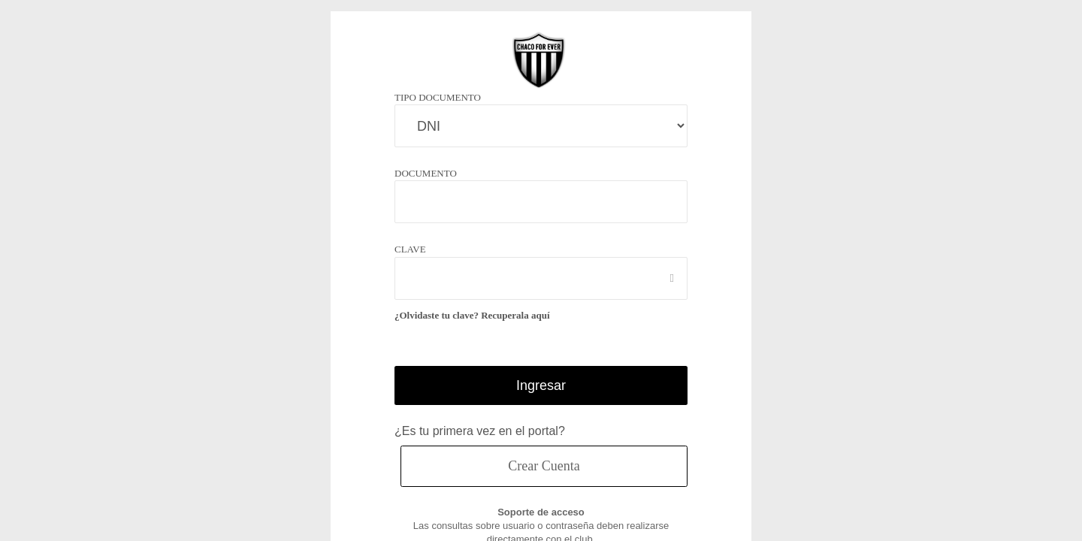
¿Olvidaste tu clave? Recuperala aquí (477, 315)
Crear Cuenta (544, 465)
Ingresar (541, 385)
